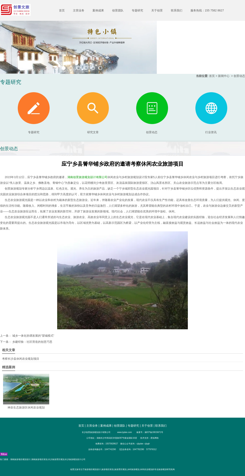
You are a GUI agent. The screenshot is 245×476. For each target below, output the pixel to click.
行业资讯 (211, 132)
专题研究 (137, 10)
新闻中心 (223, 76)
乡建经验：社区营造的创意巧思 (31, 341)
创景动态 (152, 113)
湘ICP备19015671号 (154, 432)
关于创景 (157, 10)
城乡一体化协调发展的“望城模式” (32, 335)
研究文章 (93, 113)
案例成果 (98, 10)
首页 (62, 10)
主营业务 (78, 10)
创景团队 (118, 10)
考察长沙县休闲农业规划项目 (20, 358)
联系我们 (176, 10)
